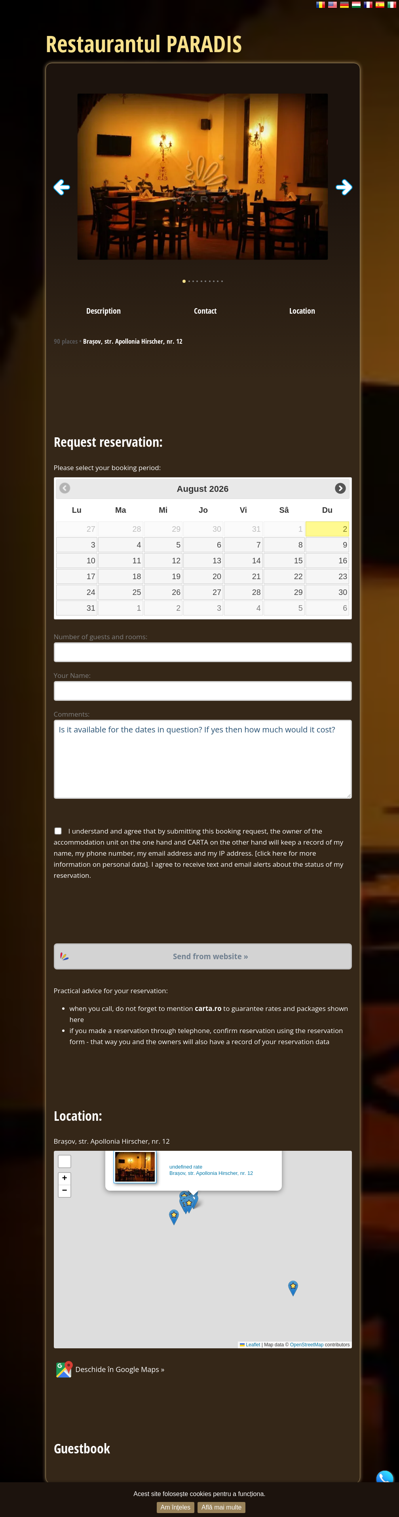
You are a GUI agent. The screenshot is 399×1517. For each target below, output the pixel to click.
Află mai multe (221, 1507)
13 (217, 560)
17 (91, 576)
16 (342, 560)
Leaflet (250, 1345)
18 (137, 576)
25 (137, 592)
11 (137, 560)
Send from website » (210, 956)
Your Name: (72, 675)
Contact (205, 310)
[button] (174, 1217)
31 (91, 608)
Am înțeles (176, 1507)
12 (176, 560)
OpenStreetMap (307, 1345)
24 (91, 592)
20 (217, 576)
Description (103, 310)
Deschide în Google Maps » (109, 1369)
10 (91, 560)
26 (176, 592)
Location (302, 310)
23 (342, 576)
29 (298, 592)
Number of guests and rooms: (101, 636)
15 (298, 560)
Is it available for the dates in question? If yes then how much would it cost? (203, 759)
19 (176, 576)
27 (217, 592)
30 (342, 592)
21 (256, 576)
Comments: (72, 714)
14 (256, 560)
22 (298, 576)
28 (256, 592)
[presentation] (114, 912)
